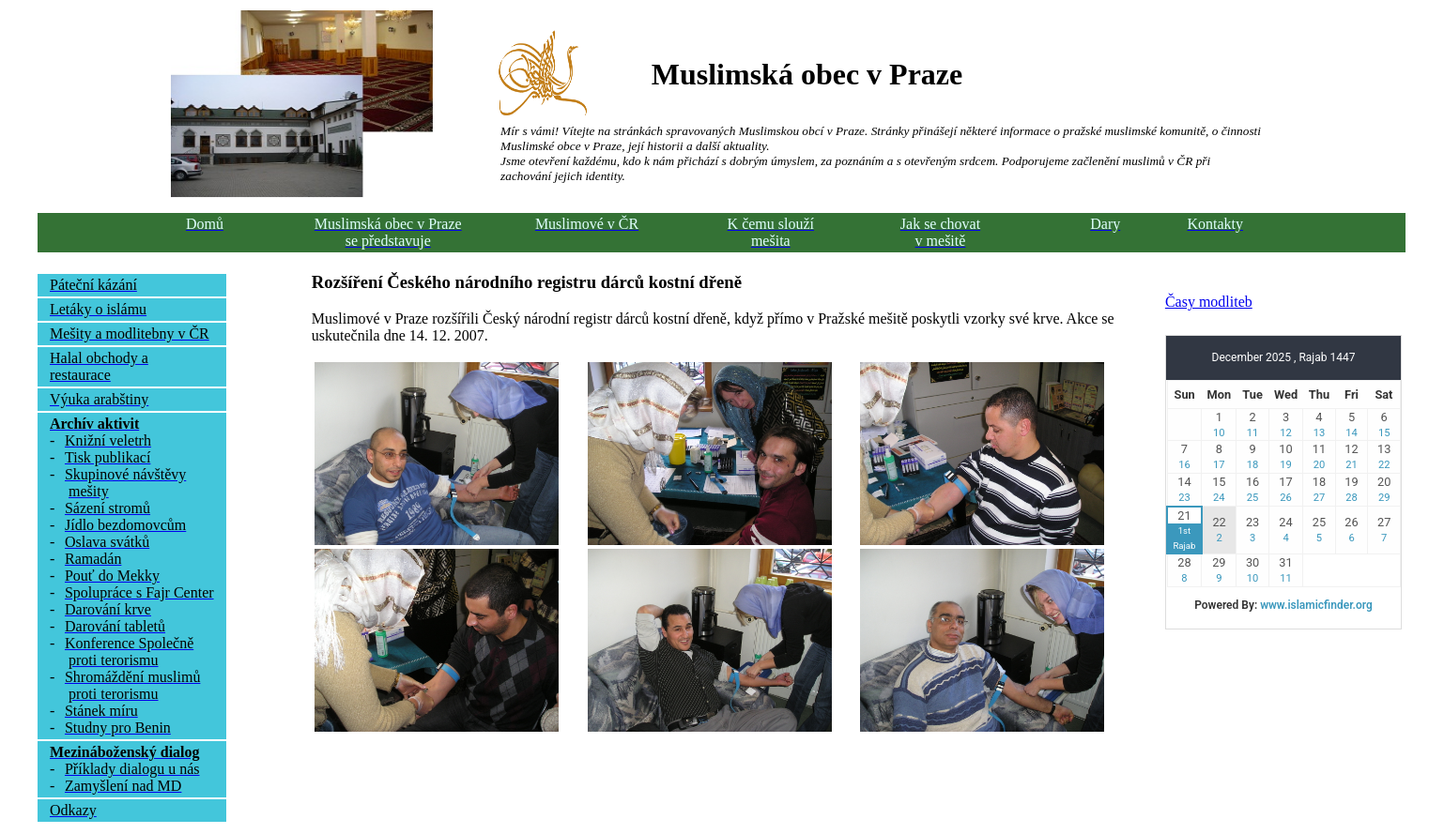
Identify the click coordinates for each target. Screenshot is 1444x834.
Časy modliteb (1208, 302)
